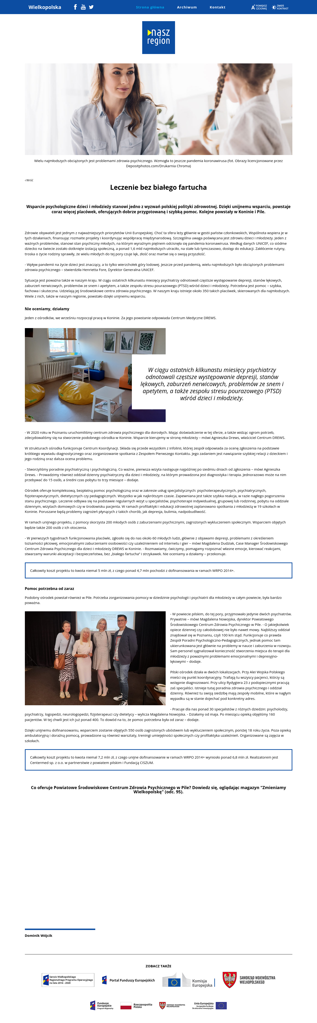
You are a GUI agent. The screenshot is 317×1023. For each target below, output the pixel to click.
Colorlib (202, 1015)
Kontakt (218, 7)
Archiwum (187, 7)
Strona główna (150, 7)
